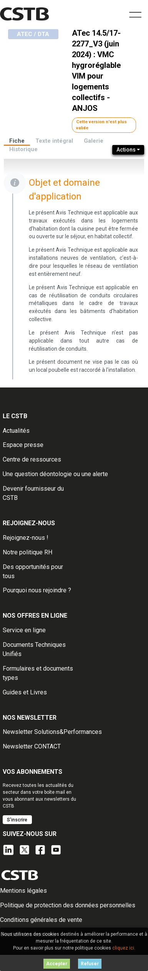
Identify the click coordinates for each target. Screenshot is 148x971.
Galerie (93, 140)
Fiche (17, 140)
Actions (126, 150)
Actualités (16, 430)
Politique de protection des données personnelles (67, 905)
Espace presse (23, 444)
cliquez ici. (123, 948)
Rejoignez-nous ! (25, 537)
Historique (23, 149)
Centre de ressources (32, 459)
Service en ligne (24, 630)
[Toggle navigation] (135, 14)
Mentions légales (23, 890)
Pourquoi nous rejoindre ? (37, 590)
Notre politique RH (27, 552)
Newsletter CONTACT (32, 746)
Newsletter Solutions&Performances (52, 731)
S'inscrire (17, 820)
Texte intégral (54, 140)
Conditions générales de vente (41, 919)
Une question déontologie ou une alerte (55, 474)
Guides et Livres (25, 692)
